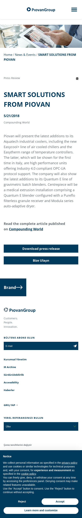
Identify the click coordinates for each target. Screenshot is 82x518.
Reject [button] (22, 501)
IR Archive (10, 367)
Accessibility (11, 382)
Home (8, 55)
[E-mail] (38, 346)
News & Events (25, 55)
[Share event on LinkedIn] (77, 78)
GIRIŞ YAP (9, 405)
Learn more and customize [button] (40, 510)
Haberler (9, 390)
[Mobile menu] (74, 10)
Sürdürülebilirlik (14, 374)
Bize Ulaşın (41, 260)
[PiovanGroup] (41, 9)
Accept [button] (60, 501)
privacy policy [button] (69, 462)
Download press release (41, 248)
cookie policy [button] (28, 473)
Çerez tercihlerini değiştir (18, 444)
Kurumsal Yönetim (15, 359)
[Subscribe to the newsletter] (75, 346)
